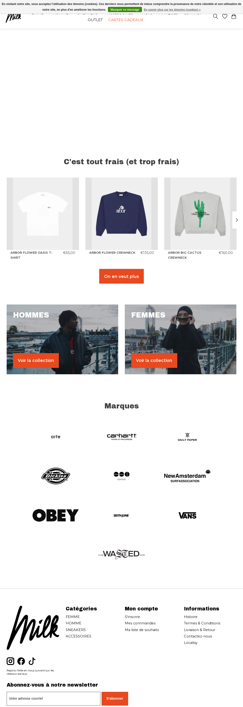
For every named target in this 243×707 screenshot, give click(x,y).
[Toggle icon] (215, 16)
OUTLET (95, 20)
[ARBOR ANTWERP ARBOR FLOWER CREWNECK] (121, 214)
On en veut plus (121, 276)
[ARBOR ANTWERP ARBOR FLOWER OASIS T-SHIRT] (43, 214)
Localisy (190, 643)
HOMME (73, 623)
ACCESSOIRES (78, 636)
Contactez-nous (198, 636)
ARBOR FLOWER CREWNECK (112, 252)
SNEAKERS (76, 630)
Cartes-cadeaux (125, 20)
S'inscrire (132, 617)
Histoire (190, 617)
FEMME (73, 617)
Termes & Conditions (202, 623)
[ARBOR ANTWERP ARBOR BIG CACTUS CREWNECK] (200, 214)
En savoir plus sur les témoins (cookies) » (172, 9)
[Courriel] (54, 699)
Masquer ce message (125, 9)
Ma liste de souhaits (142, 630)
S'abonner (114, 698)
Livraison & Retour (199, 630)
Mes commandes (140, 623)
